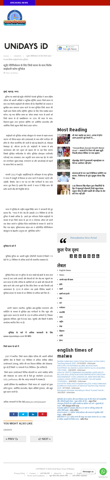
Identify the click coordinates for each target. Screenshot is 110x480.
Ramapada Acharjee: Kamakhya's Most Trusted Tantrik (80, 390)
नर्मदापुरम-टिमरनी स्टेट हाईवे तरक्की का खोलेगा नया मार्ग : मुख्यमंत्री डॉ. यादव (80, 404)
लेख (60, 326)
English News (65, 270)
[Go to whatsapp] (103, 471)
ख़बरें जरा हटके (64, 293)
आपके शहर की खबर (66, 279)
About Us (57, 473)
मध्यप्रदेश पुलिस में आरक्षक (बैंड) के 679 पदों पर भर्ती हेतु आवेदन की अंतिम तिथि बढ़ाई (79, 409)
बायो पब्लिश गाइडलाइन (79, 476)
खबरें (61, 289)
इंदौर (60, 284)
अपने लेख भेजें (44, 473)
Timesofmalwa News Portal (83, 237)
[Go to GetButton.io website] (103, 477)
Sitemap (69, 473)
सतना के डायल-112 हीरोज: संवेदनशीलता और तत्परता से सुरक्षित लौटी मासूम (80, 413)
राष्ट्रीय (61, 321)
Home (6, 56)
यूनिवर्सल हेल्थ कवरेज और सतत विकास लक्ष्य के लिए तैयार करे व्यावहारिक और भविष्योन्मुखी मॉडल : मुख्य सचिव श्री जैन (81, 400)
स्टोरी (61, 335)
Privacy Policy (19, 473)
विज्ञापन (61, 331)
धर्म (60, 303)
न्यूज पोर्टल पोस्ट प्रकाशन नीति (58, 476)
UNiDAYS (18, 56)
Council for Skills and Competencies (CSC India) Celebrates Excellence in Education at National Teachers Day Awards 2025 (81, 385)
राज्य (61, 317)
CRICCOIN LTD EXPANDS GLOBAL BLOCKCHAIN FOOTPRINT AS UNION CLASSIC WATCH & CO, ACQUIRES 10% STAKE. (81, 367)
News (61, 275)
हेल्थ (60, 340)
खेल (60, 298)
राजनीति (62, 312)
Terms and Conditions (36, 476)
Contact (33, 473)
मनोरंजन (62, 307)
